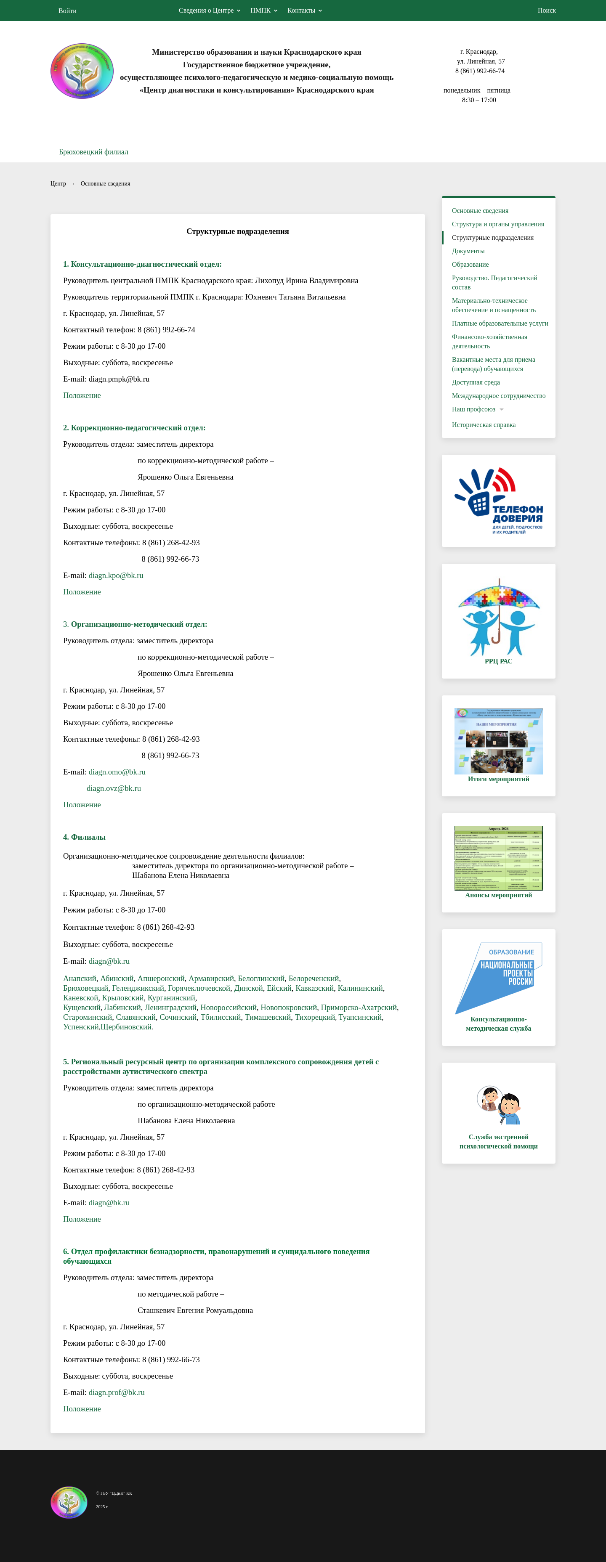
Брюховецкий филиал (93, 152)
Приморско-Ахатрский (359, 1007)
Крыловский (123, 997)
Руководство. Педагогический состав (494, 282)
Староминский (87, 1017)
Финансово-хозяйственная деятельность (489, 341)
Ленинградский (171, 1007)
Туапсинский (360, 1017)
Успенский (81, 1026)
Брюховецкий (85, 988)
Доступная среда (476, 382)
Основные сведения (105, 183)
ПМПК (260, 10)
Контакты (301, 10)
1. (67, 264)
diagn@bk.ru (109, 961)
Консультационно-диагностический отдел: (146, 264)
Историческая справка (484, 424)
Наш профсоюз (473, 409)
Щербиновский (126, 1026)
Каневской (80, 997)
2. (67, 427)
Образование (470, 264)
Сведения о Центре (206, 10)
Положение (82, 395)
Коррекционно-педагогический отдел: (138, 427)
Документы (468, 251)
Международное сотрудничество (499, 395)
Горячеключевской (199, 988)
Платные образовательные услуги (500, 323)
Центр (58, 183)
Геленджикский (138, 988)
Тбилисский (221, 1017)
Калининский (360, 988)
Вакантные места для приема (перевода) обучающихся (493, 364)
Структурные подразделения (493, 237)
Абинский (116, 978)
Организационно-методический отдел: (139, 624)
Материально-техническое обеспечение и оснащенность (494, 305)
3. (67, 624)
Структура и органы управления (498, 224)
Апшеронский (161, 978)
